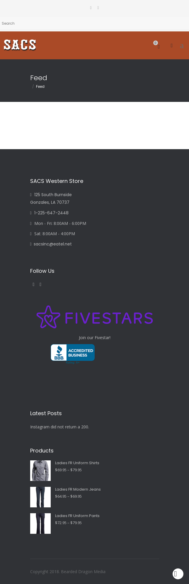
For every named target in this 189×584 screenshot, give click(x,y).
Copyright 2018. (45, 571)
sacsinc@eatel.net (51, 244)
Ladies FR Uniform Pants (77, 516)
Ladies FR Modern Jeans (78, 489)
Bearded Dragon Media (83, 571)
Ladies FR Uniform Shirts (77, 463)
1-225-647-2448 (49, 213)
